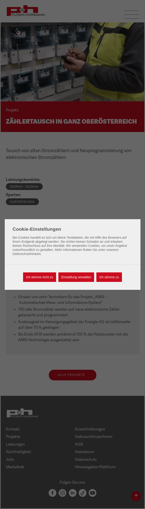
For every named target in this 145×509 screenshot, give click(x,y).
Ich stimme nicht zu (39, 277)
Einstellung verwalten (76, 277)
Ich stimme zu (109, 277)
